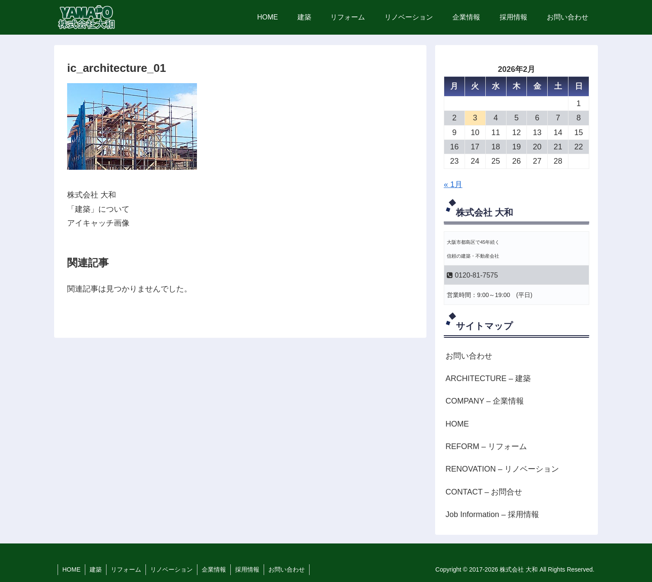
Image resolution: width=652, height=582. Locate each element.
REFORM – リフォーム (486, 446)
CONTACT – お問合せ (483, 492)
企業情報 (214, 569)
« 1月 (453, 184)
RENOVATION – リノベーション (502, 469)
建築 (96, 569)
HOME (457, 424)
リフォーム (126, 569)
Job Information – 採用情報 (492, 514)
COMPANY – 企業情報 (484, 401)
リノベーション (171, 569)
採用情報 (247, 569)
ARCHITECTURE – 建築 (488, 378)
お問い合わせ (468, 356)
